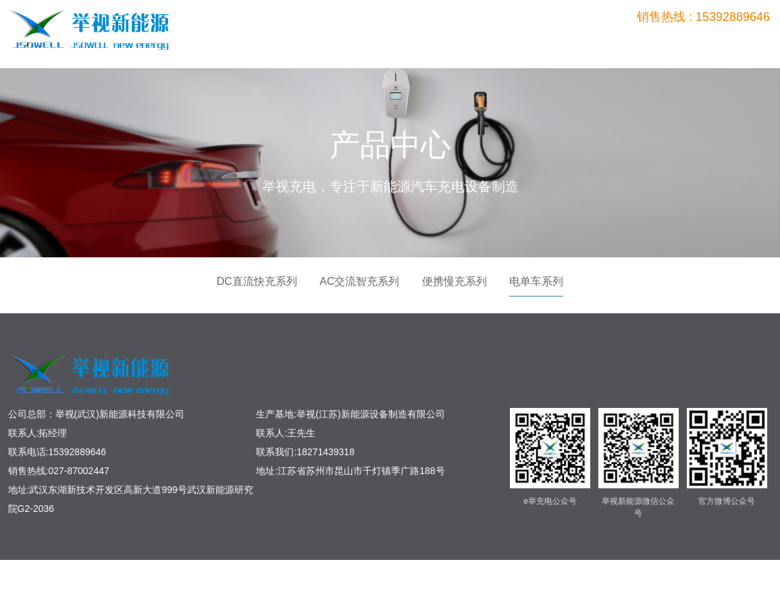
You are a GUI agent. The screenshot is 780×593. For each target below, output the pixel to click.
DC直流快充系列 (257, 281)
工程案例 (568, 42)
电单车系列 (536, 281)
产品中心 (510, 42)
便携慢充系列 (454, 281)
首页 (453, 42)
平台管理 (624, 42)
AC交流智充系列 (359, 281)
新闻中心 (682, 42)
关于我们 (738, 42)
